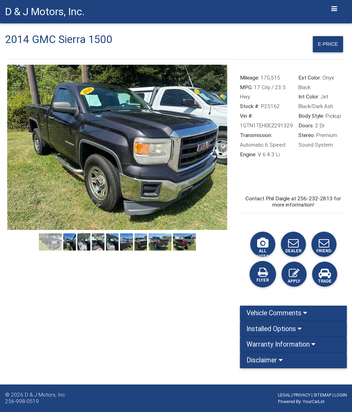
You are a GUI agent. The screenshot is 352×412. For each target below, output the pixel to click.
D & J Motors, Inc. (45, 394)
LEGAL (284, 395)
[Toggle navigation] (334, 8)
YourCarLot (313, 401)
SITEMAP (322, 395)
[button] (23, 148)
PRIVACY (302, 395)
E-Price (325, 44)
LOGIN (340, 395)
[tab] (293, 316)
